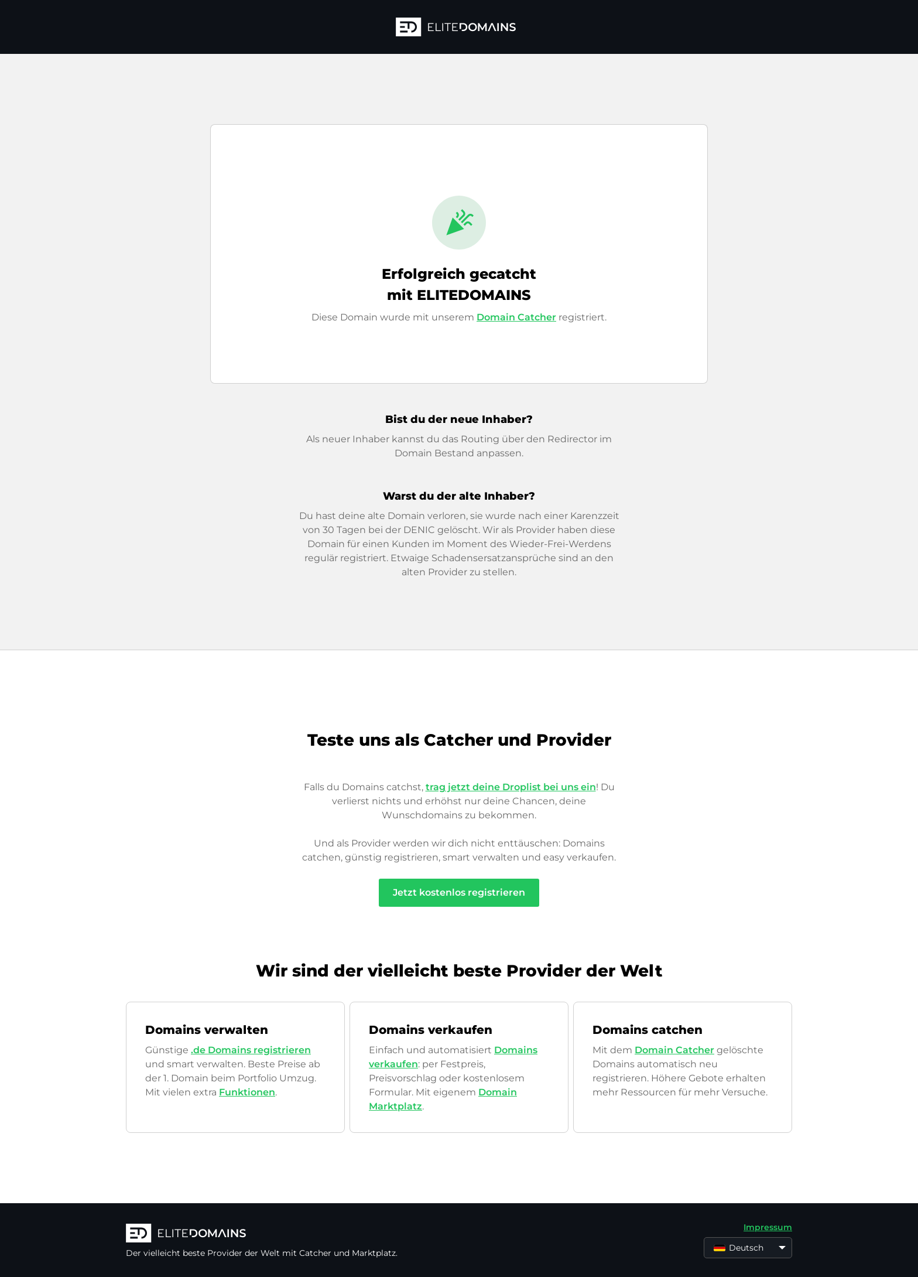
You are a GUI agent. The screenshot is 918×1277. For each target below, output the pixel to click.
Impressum (768, 1227)
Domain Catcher (516, 317)
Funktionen (247, 1092)
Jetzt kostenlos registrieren (459, 892)
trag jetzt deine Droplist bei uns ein (511, 787)
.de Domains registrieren (251, 1050)
